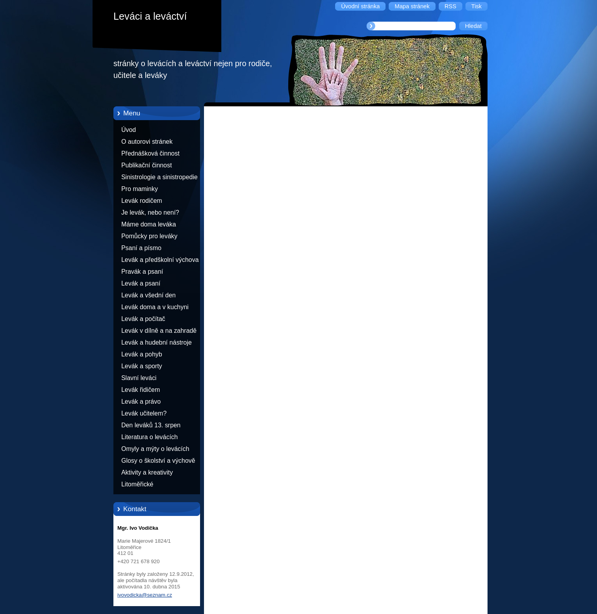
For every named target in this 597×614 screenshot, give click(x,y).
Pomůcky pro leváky (149, 236)
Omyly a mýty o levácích (155, 448)
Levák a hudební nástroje (156, 342)
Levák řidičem (140, 389)
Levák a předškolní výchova (159, 259)
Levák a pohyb (141, 354)
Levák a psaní (140, 283)
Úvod (128, 129)
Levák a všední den (148, 295)
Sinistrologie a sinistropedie (159, 177)
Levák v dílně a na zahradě (159, 330)
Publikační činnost (146, 165)
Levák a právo (141, 401)
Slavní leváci (138, 378)
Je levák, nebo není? (150, 212)
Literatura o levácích (149, 437)
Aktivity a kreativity (147, 472)
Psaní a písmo (141, 248)
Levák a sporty (141, 366)
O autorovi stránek (146, 141)
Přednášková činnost (150, 153)
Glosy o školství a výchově (158, 460)
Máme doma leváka (148, 224)
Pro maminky (139, 188)
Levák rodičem (141, 200)
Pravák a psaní (142, 271)
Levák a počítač (143, 318)
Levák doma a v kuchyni (155, 307)
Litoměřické (137, 484)
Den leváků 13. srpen (150, 425)
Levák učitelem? (144, 413)
